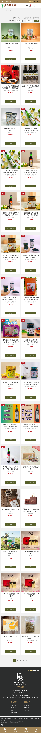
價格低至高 (27, 18)
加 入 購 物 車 (11, 59)
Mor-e (4, 720)
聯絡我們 (26, 707)
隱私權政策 (14, 712)
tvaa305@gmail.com (24, 695)
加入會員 (13, 705)
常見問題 (26, 710)
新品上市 (20, 18)
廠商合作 (26, 705)
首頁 (2, 10)
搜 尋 (36, 20)
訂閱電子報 (8, 1)
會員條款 (13, 710)
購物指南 (13, 707)
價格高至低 (35, 18)
